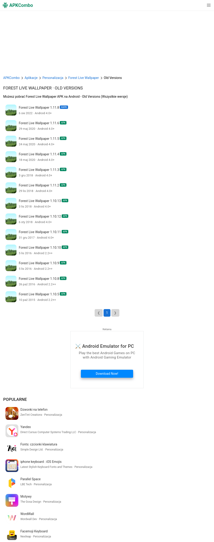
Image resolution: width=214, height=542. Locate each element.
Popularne (15, 399)
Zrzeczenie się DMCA (132, 526)
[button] (199, 5)
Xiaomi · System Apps (87, 533)
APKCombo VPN (16, 533)
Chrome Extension (195, 526)
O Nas (46, 526)
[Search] (206, 511)
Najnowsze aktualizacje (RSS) (164, 533)
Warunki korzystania (67, 526)
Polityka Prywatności (99, 526)
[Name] (102, 511)
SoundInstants (40, 533)
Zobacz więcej (195, 496)
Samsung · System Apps (122, 533)
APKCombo (11, 78)
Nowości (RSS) (198, 533)
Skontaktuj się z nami (164, 526)
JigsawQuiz (61, 533)
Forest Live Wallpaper (27, 88)
